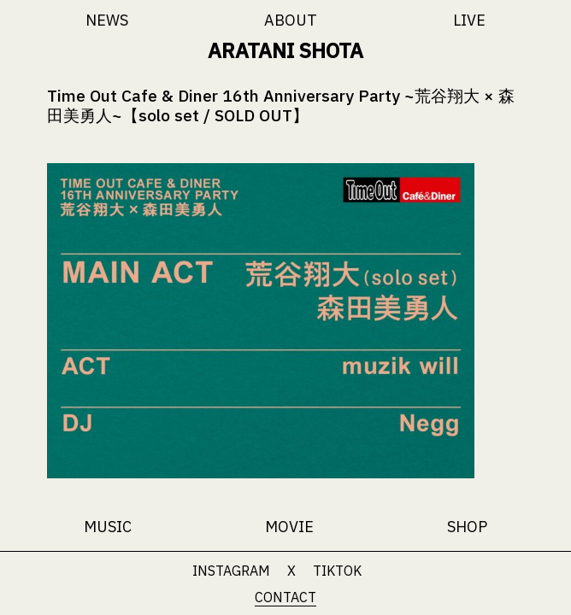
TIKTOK (337, 570)
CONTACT (285, 597)
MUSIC (108, 526)
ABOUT (290, 20)
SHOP (467, 526)
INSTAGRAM (231, 570)
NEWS (106, 20)
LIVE (469, 20)
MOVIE (289, 526)
